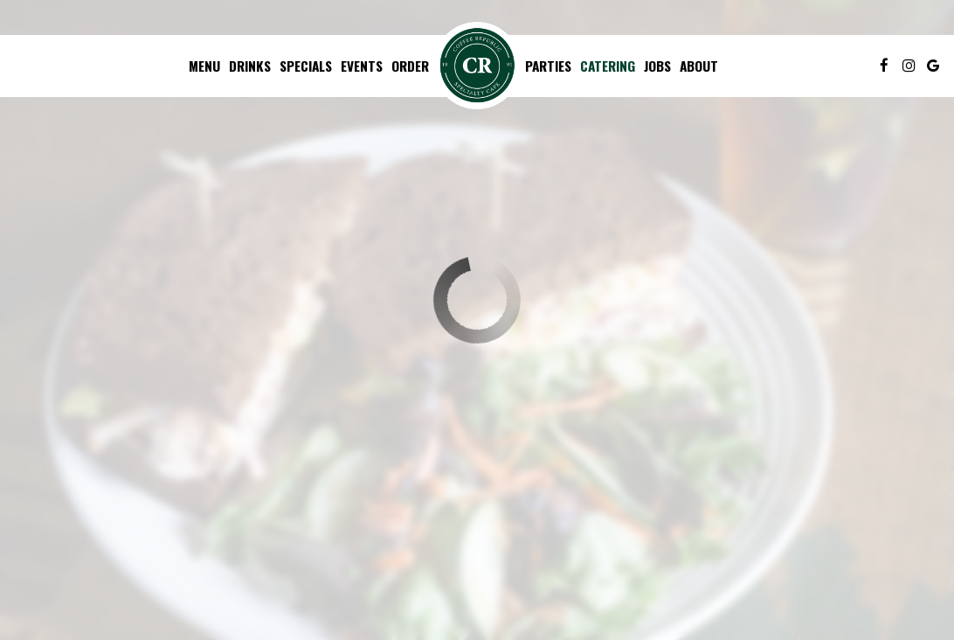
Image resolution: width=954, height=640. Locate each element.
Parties (548, 65)
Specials (306, 65)
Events (362, 65)
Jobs (657, 65)
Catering (607, 65)
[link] (477, 65)
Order (410, 65)
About (699, 65)
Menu (204, 65)
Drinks (250, 65)
